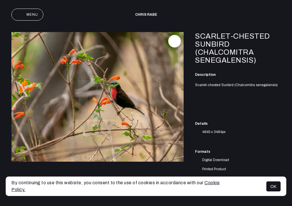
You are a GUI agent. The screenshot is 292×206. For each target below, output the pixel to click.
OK (273, 186)
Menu (27, 14)
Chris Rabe (146, 15)
